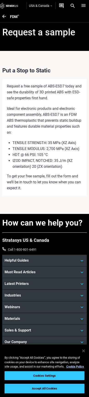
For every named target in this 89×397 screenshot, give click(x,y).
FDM (14, 16)
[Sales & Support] (44, 330)
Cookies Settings (44, 375)
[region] (44, 370)
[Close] (84, 351)
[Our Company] (44, 342)
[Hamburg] (83, 5)
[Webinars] (44, 307)
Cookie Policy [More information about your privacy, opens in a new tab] (75, 366)
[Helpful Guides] (44, 260)
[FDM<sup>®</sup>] (6, 17)
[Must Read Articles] (44, 272)
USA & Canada (40, 6)
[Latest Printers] (44, 283)
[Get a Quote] (61, 5)
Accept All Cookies (44, 388)
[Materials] (44, 318)
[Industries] (44, 295)
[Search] (72, 5)
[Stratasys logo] (9, 6)
